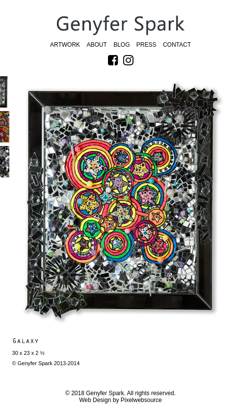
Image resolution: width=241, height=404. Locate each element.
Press (146, 44)
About (96, 44)
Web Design (95, 400)
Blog (121, 44)
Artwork (65, 44)
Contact (177, 44)
